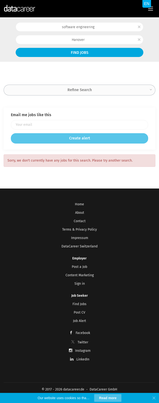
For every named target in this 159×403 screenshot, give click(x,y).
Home (79, 204)
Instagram (83, 351)
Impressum (79, 238)
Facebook (83, 333)
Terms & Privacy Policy (79, 229)
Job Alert (79, 321)
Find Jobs (79, 52)
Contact (80, 221)
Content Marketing (80, 275)
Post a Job (79, 267)
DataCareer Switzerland (79, 246)
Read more (107, 398)
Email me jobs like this (31, 115)
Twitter (83, 342)
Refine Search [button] (79, 90)
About (79, 213)
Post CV (79, 312)
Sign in (79, 284)
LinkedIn (82, 359)
